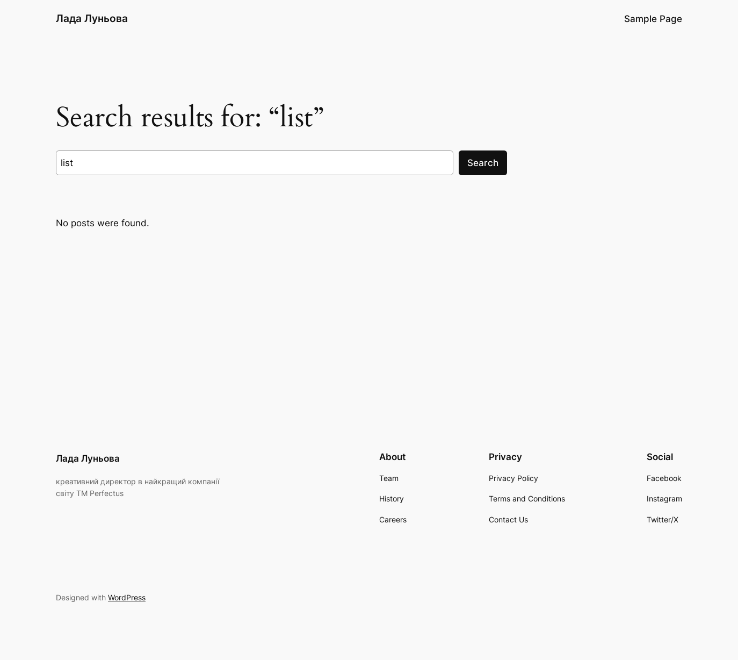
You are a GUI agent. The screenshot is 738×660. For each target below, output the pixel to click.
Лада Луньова (92, 18)
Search (482, 162)
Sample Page (653, 18)
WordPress (127, 597)
